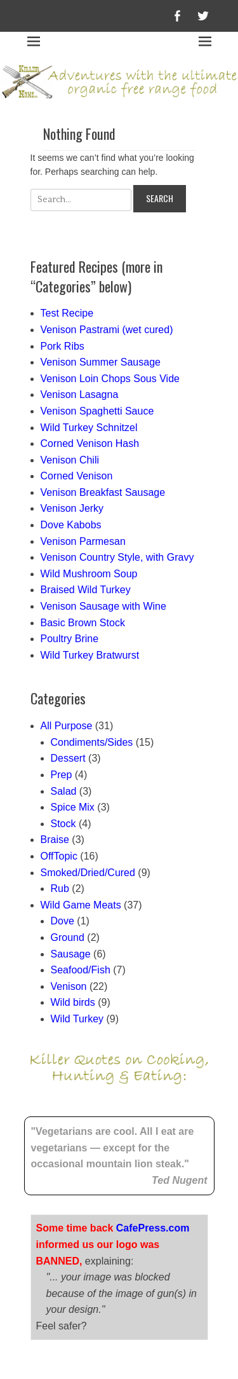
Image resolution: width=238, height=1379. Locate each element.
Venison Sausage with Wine (103, 606)
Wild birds (73, 1002)
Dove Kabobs (71, 524)
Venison (69, 986)
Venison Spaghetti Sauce (97, 411)
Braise (55, 839)
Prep (61, 774)
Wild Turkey (77, 1018)
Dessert (68, 758)
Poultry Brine (70, 638)
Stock (63, 823)
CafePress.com (153, 1167)
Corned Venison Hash (90, 443)
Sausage (71, 954)
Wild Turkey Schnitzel (89, 427)
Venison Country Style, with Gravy (117, 557)
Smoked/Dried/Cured (88, 872)
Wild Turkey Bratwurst (90, 655)
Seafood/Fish (80, 969)
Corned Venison (77, 475)
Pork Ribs (62, 346)
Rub (60, 888)
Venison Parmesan (83, 541)
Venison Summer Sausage (101, 362)
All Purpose (67, 725)
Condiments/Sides (92, 742)
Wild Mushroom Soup (89, 573)
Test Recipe (67, 313)
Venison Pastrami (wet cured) (107, 329)
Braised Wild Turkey (86, 589)
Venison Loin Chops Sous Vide (110, 378)
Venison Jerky (72, 508)
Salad (64, 791)
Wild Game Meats (81, 905)
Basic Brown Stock (83, 622)
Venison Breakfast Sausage (103, 492)
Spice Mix (73, 807)
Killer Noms (102, 1341)
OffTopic (59, 856)
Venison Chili (70, 460)
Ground (67, 937)
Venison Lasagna (80, 394)
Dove (62, 921)
